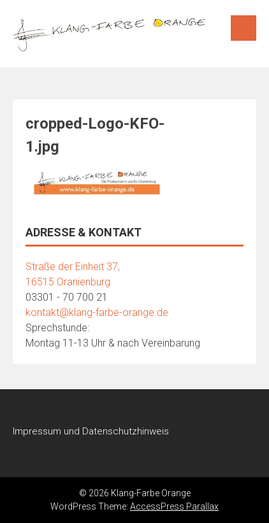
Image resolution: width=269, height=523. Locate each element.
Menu (243, 28)
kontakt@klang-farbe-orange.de (96, 312)
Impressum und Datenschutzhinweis (91, 431)
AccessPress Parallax (174, 506)
